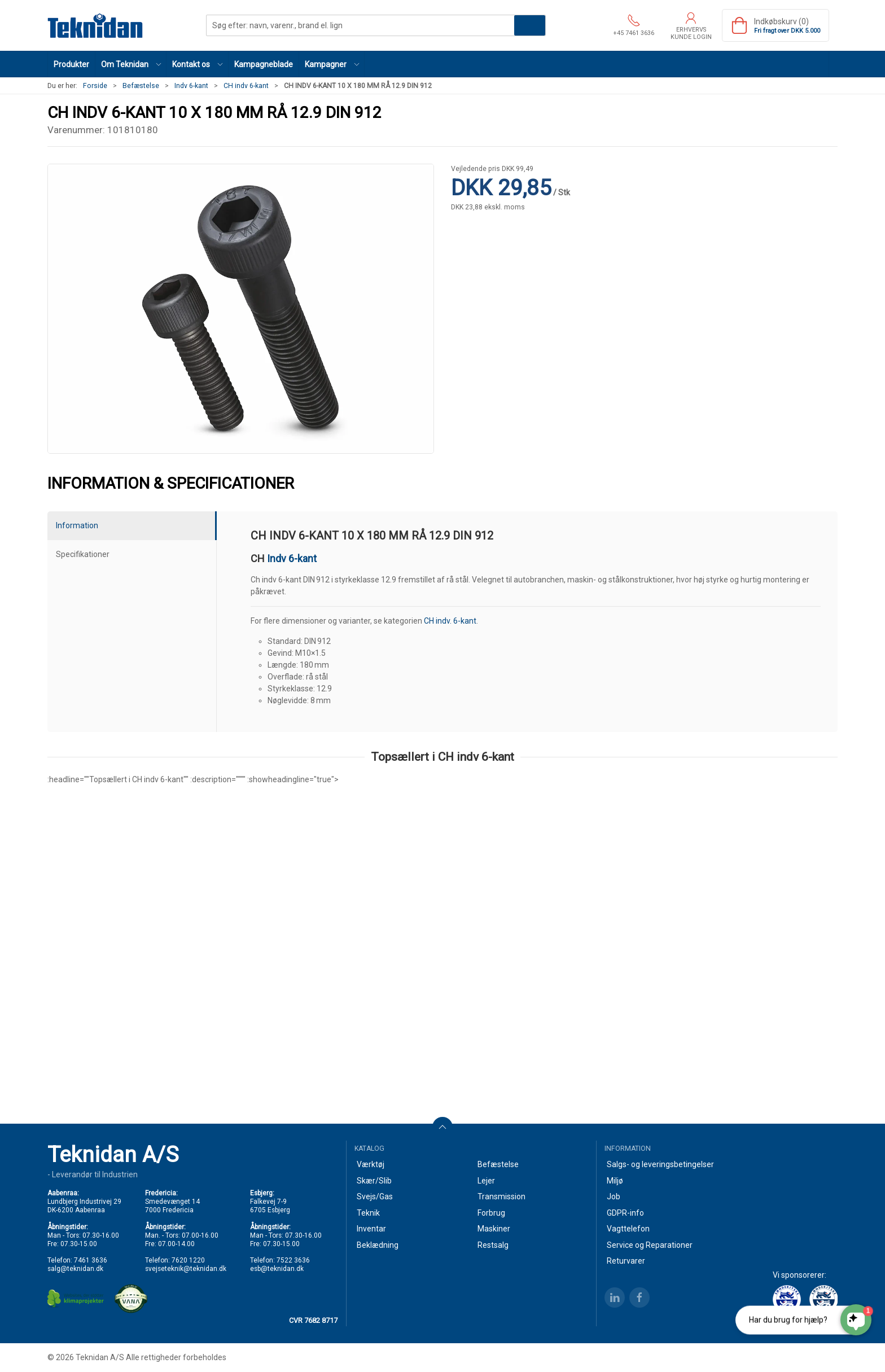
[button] (131, 64)
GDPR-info (625, 1212)
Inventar (371, 1228)
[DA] (95, 25)
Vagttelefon (628, 1228)
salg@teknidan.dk (75, 1269)
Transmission (501, 1196)
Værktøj (370, 1164)
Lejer (486, 1180)
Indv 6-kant (191, 86)
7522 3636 (293, 1260)
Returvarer (626, 1260)
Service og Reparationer (650, 1245)
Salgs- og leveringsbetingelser (660, 1164)
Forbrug (491, 1212)
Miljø (615, 1180)
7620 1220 (188, 1260)
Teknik (368, 1212)
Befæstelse (140, 86)
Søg (529, 25)
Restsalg (493, 1245)
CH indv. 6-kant (450, 620)
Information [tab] (77, 525)
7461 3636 (90, 1260)
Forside (95, 86)
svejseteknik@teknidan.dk (185, 1269)
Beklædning (377, 1245)
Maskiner (493, 1228)
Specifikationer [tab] (82, 554)
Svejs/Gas (375, 1196)
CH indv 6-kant (246, 86)
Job (613, 1196)
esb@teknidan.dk (277, 1269)
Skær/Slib (374, 1180)
